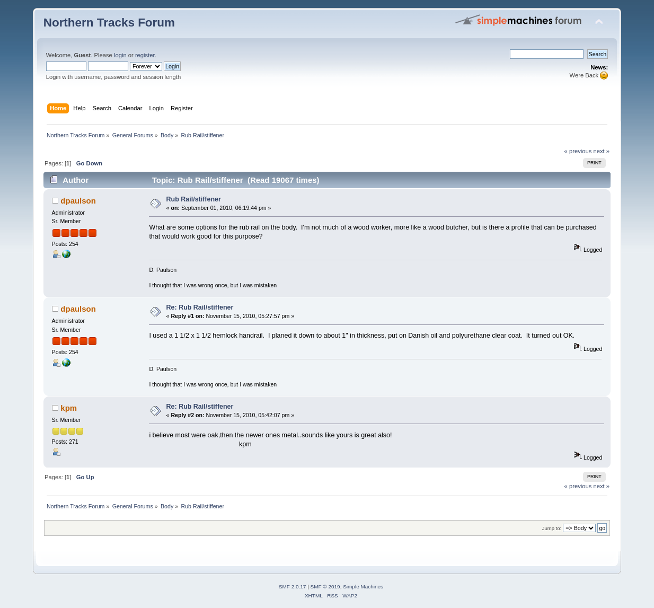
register (145, 55)
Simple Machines (363, 586)
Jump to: (552, 528)
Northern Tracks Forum (109, 22)
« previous (578, 151)
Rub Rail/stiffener (193, 199)
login (120, 55)
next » (602, 151)
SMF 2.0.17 (292, 586)
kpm (68, 407)
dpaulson (78, 200)
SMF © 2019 (325, 586)
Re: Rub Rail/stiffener (200, 307)
